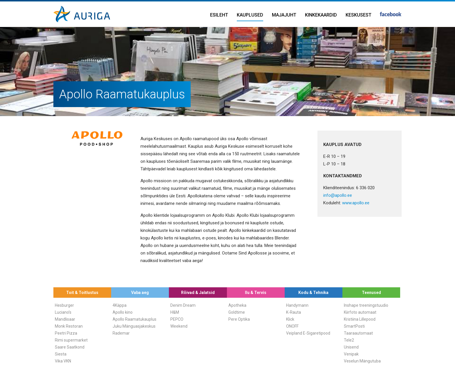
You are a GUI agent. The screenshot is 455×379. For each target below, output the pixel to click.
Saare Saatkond (69, 347)
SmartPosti (354, 326)
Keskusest (358, 15)
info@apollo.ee (337, 195)
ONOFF (292, 326)
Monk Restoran (69, 326)
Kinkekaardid (321, 15)
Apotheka (237, 305)
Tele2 (349, 340)
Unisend (351, 347)
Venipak (351, 354)
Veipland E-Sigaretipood (308, 333)
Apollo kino (123, 312)
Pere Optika (239, 319)
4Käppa (120, 305)
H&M (174, 312)
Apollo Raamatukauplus (134, 319)
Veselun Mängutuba (362, 361)
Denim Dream (183, 305)
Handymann (297, 305)
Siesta (60, 354)
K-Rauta (293, 312)
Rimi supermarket (71, 340)
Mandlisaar (65, 319)
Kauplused (250, 15)
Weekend (178, 326)
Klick (290, 319)
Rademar (121, 333)
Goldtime (236, 312)
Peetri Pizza (66, 333)
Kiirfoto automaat (360, 312)
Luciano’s (63, 312)
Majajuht (284, 15)
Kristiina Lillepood (359, 319)
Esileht (219, 15)
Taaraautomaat (358, 333)
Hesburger (64, 305)
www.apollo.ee (355, 202)
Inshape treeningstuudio (366, 305)
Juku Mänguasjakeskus (134, 326)
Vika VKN (63, 361)
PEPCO (176, 319)
